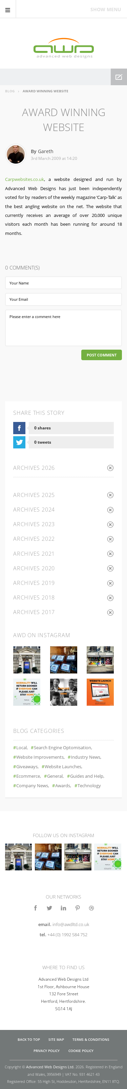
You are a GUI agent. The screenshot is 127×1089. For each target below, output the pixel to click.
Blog (10, 91)
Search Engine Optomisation (62, 748)
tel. (63, 934)
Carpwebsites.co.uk (24, 179)
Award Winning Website (45, 91)
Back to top (29, 1039)
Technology (89, 786)
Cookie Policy (80, 1051)
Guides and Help (86, 776)
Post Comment (102, 354)
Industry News (85, 757)
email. (63, 924)
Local (21, 748)
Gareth (46, 151)
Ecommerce (28, 776)
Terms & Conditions (90, 1039)
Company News (32, 786)
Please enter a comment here (63, 328)
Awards (62, 786)
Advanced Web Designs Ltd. (50, 1066)
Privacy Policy (47, 1051)
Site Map (56, 1039)
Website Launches (63, 767)
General (55, 776)
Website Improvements (40, 757)
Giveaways (27, 767)
